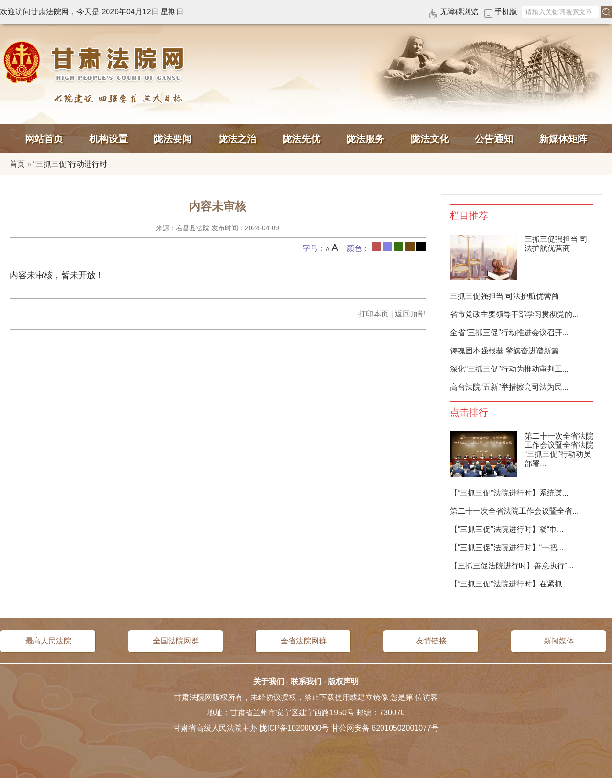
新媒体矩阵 (563, 139)
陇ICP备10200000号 (294, 728)
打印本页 (373, 314)
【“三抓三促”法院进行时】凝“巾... (506, 529)
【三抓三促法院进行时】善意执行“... (512, 566)
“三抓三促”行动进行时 (70, 164)
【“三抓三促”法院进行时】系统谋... (509, 493)
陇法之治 (237, 139)
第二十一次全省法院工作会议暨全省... (514, 511)
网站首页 (44, 139)
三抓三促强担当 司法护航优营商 (504, 296)
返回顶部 (410, 314)
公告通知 (494, 139)
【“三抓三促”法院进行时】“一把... (506, 547)
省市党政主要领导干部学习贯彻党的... (514, 314)
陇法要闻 (172, 139)
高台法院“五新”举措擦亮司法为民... (509, 387)
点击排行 (469, 412)
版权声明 (343, 681)
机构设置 (108, 139)
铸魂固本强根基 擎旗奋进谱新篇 (504, 351)
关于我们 (268, 681)
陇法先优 (301, 139)
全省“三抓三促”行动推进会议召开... (509, 332)
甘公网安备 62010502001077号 (385, 728)
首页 (17, 164)
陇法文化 (430, 139)
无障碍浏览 (459, 12)
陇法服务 (365, 139)
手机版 (505, 12)
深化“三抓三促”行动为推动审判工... (509, 369)
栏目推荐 (469, 216)
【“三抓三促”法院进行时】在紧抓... (509, 584)
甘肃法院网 (95, 62)
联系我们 (306, 681)
